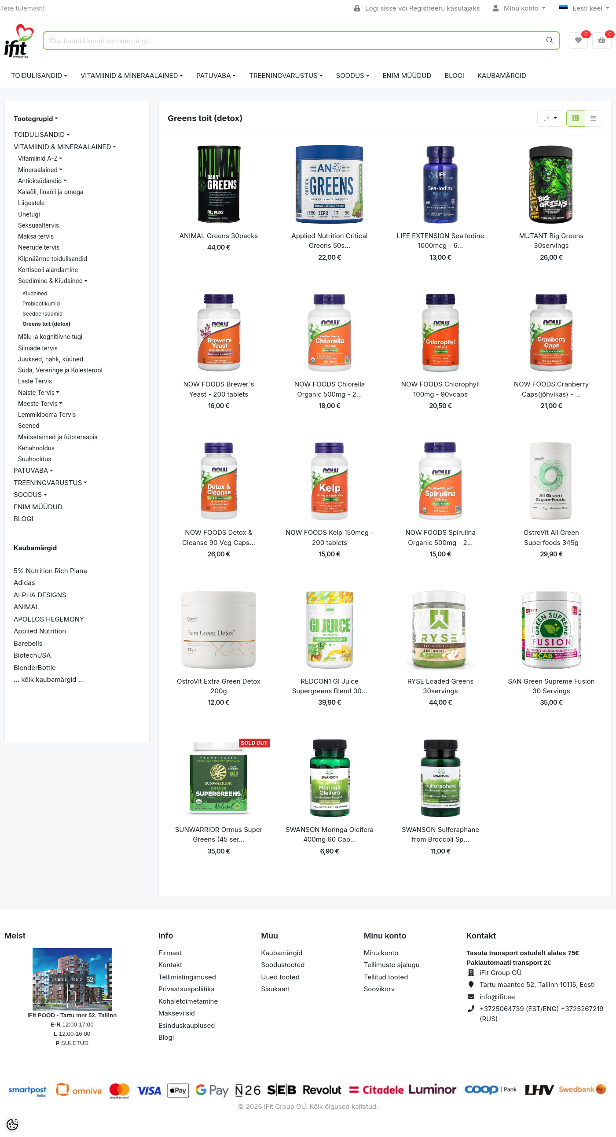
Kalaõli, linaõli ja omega (51, 191)
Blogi (166, 1037)
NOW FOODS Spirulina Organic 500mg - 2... (440, 537)
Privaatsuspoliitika (186, 989)
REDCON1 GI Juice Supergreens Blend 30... (329, 686)
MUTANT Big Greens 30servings (551, 241)
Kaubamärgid (501, 75)
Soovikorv (379, 989)
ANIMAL (26, 607)
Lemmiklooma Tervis (47, 414)
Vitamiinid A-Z (38, 158)
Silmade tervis (38, 348)
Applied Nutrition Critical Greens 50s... (330, 241)
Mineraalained (38, 169)
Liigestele (31, 202)
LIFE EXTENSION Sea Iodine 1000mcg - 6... (440, 241)
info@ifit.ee (497, 997)
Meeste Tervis (38, 403)
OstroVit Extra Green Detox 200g (218, 686)
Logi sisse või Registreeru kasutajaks (417, 8)
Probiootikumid (41, 303)
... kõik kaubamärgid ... (49, 679)
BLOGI (454, 75)
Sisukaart (275, 989)
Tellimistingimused (187, 977)
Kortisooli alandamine (48, 269)
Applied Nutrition (40, 631)
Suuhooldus (34, 459)
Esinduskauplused (186, 1025)
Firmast (170, 953)
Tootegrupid (33, 118)
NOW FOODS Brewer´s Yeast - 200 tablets (218, 389)
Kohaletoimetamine (188, 1001)
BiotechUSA (32, 655)
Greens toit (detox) (46, 323)
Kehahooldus (36, 448)
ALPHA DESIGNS (40, 595)
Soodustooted (282, 964)
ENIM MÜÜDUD (407, 75)
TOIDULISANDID (36, 75)
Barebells (28, 643)
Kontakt (170, 964)
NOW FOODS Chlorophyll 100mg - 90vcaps (440, 389)
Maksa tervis (36, 236)
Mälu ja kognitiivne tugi (50, 336)
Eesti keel (581, 8)
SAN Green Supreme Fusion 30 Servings (551, 686)
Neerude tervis (38, 247)
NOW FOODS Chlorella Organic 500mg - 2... (329, 389)
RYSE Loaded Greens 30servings (440, 686)
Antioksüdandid (40, 180)
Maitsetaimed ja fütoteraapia (58, 437)
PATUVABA (213, 75)
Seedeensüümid (42, 313)
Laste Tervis (35, 381)
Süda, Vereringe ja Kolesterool (60, 370)
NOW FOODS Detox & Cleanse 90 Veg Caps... (218, 537)
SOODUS (350, 75)
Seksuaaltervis (38, 225)
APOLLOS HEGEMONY (49, 619)
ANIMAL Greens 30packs (219, 236)
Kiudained (35, 293)
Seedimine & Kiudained (50, 280)
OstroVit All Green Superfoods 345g (551, 537)
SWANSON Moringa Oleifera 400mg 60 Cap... (330, 834)
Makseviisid (176, 1013)
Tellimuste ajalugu (392, 964)
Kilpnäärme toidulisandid (52, 258)
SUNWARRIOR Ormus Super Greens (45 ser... (219, 834)
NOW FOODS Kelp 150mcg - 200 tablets (330, 537)
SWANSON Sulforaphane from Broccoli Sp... (440, 834)
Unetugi (29, 214)
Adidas (24, 582)
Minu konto (516, 8)
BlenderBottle (35, 667)
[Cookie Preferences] (12, 1125)
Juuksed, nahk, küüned (50, 359)
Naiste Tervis (36, 392)
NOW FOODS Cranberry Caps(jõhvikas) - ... (551, 389)
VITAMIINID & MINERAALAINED (129, 75)
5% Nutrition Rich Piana (50, 571)
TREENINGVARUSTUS (283, 75)
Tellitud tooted (386, 977)
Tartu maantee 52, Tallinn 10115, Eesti (537, 984)
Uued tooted (280, 977)
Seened (29, 425)
